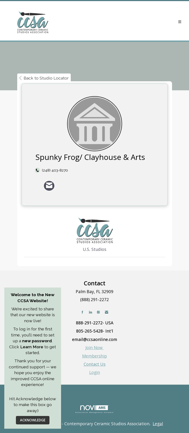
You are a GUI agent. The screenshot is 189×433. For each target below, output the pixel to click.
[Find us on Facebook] (82, 312)
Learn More (31, 346)
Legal (158, 424)
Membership (94, 356)
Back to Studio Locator (44, 78)
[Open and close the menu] (124, 22)
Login (94, 372)
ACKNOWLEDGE (32, 420)
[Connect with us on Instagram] (98, 312)
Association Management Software (94, 409)
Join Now (94, 347)
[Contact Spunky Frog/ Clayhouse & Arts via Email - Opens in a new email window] (49, 185)
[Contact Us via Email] (106, 312)
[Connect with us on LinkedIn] (90, 312)
